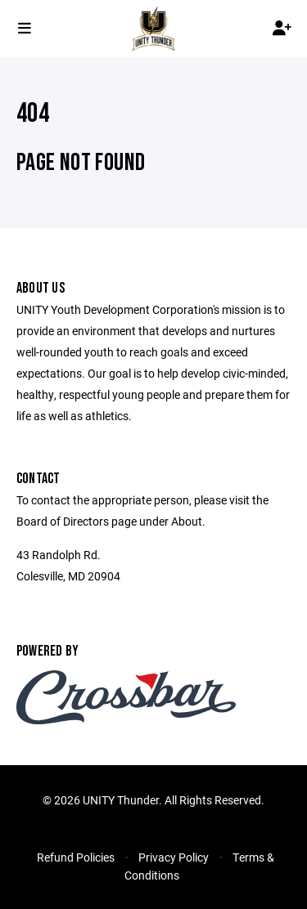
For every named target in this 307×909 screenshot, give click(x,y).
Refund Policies (76, 857)
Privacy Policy (173, 857)
